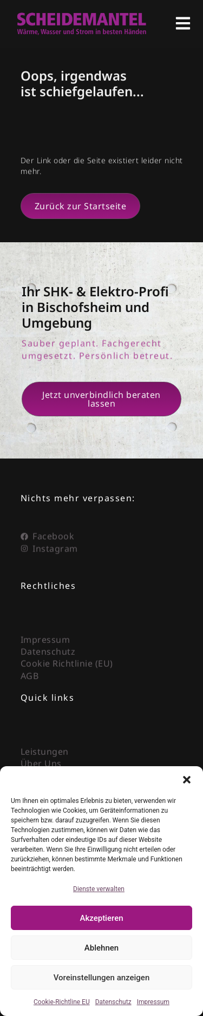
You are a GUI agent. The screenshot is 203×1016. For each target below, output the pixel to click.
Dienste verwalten (99, 889)
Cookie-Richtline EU (62, 1002)
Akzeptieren (101, 918)
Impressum (153, 1002)
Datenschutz (113, 1002)
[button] (186, 779)
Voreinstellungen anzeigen (102, 977)
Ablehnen (101, 948)
